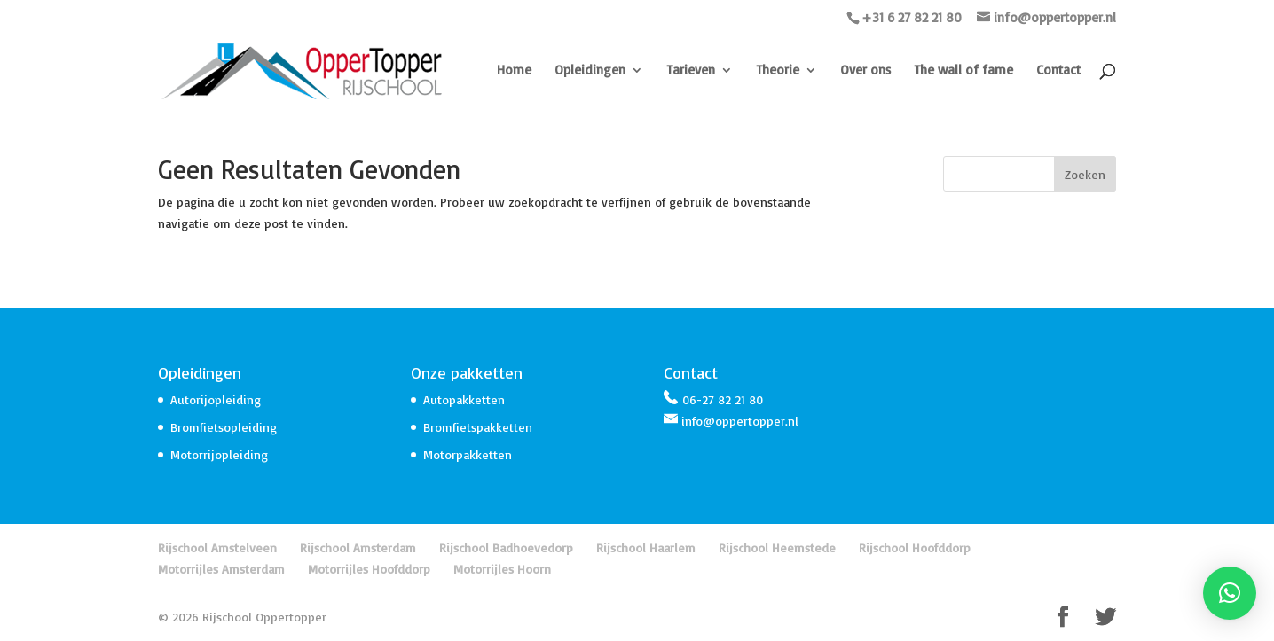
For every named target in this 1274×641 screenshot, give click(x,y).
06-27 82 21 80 (722, 399)
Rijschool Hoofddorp (915, 547)
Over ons (865, 71)
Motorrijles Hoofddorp (369, 568)
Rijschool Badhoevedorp (506, 547)
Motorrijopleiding (219, 454)
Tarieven (690, 71)
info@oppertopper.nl (739, 420)
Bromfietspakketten (477, 426)
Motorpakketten (467, 454)
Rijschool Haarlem (646, 547)
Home (514, 71)
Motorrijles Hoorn (502, 568)
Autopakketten (464, 399)
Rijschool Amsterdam (358, 547)
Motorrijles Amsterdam (221, 568)
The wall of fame (963, 71)
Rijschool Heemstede (777, 547)
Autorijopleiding (215, 399)
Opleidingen (589, 71)
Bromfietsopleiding (223, 426)
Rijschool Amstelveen (217, 547)
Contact (1058, 71)
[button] (1229, 593)
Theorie (777, 71)
